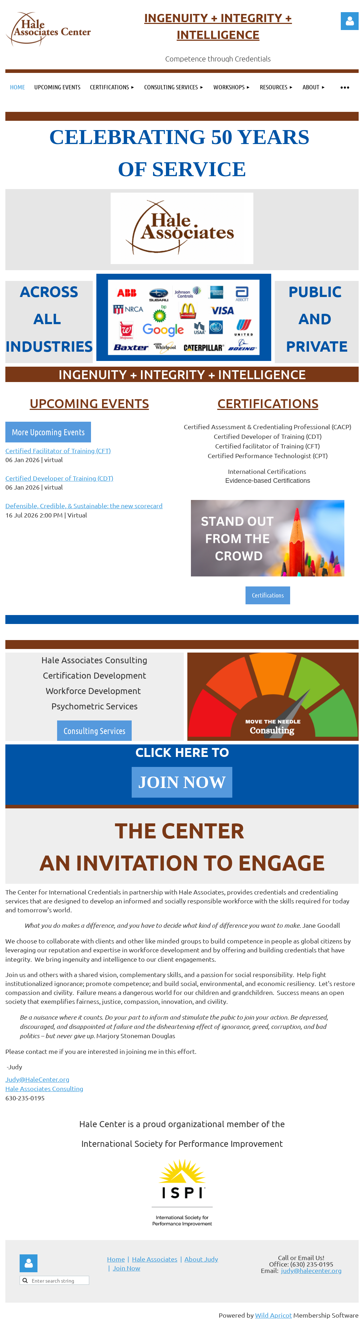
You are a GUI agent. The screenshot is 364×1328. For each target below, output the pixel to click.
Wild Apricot (273, 1315)
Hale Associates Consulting (44, 1088)
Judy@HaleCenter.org (37, 1079)
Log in (350, 21)
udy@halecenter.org (312, 1270)
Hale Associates (154, 1259)
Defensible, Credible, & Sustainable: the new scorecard (84, 505)
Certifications (268, 595)
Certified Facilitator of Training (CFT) (58, 450)
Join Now (126, 1268)
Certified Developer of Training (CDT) (59, 478)
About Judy (201, 1259)
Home (116, 1259)
